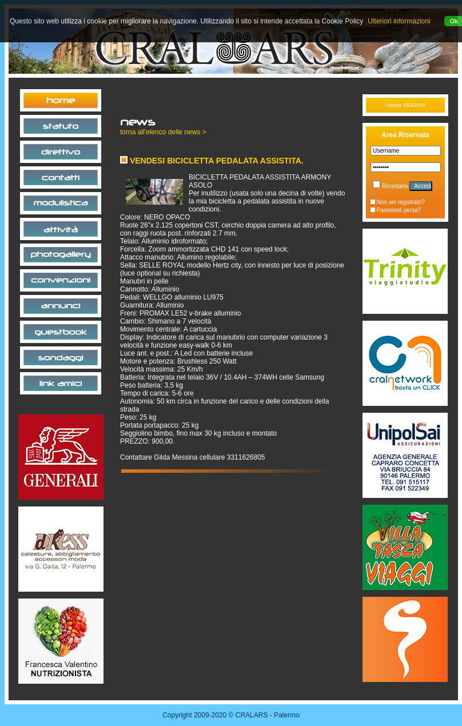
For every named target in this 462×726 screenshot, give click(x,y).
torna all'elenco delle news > (163, 132)
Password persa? (396, 210)
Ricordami (390, 186)
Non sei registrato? (398, 202)
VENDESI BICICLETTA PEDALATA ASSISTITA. (212, 160)
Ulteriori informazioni (399, 21)
